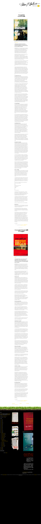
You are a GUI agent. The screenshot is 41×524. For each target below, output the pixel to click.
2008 (1, 448)
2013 (1, 429)
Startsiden (21, 403)
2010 (1, 432)
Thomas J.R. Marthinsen (4, 474)
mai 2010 (3, 442)
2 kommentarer (25, 400)
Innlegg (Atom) (16, 404)
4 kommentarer (25, 224)
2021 (1, 422)
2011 (1, 431)
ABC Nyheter (16, 42)
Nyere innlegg (13, 403)
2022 (1, 421)
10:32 (22, 224)
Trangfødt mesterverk (21, 15)
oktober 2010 (3, 435)
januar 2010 (3, 446)
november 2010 (3, 434)
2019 (1, 424)
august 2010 (3, 437)
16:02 (22, 400)
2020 (1, 423)
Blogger (6, 452)
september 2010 (3, 436)
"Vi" (22, 431)
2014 (1, 428)
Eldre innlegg (27, 403)
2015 (1, 427)
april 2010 (3, 443)
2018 (1, 425)
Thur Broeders (35, 474)
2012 (1, 430)
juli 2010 (3, 438)
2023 (1, 420)
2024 (1, 419)
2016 (1, 426)
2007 (1, 449)
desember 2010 (3, 433)
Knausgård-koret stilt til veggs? (21, 230)
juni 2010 (3, 439)
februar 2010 (3, 445)
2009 (1, 447)
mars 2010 (3, 444)
